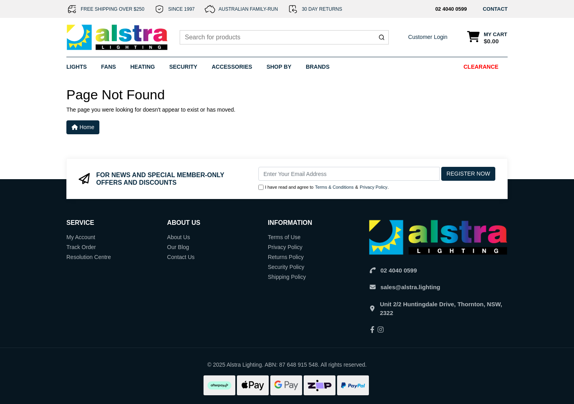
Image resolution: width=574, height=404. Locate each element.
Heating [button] (142, 67)
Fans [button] (108, 67)
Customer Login (428, 37)
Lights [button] (76, 67)
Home (83, 127)
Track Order (81, 247)
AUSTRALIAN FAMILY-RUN (248, 9)
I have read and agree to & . (323, 187)
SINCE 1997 (181, 9)
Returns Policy (286, 257)
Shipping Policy (287, 277)
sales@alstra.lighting (410, 287)
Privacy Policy (374, 187)
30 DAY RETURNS (322, 9)
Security (183, 67)
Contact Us (180, 257)
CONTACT (495, 9)
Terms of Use (284, 237)
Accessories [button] (231, 67)
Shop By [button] (278, 67)
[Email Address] (349, 174)
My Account (80, 237)
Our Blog (178, 247)
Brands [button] (318, 67)
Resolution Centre (88, 257)
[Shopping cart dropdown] (487, 37)
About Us (178, 237)
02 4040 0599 (451, 9)
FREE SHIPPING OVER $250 (112, 9)
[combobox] (284, 37)
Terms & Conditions (334, 187)
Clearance (480, 67)
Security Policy (286, 267)
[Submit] (381, 37)
